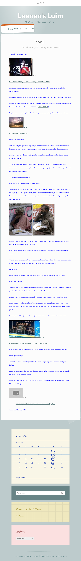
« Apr (18, 477)
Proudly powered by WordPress (26, 556)
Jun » (23, 477)
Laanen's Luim (40, 16)
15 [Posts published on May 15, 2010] (53, 459)
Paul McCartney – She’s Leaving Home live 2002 (29, 82)
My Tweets (20, 516)
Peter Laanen (53, 47)
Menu (41, 3)
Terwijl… (40, 42)
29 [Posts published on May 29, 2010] (53, 467)
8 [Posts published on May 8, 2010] (53, 455)
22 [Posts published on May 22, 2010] (53, 463)
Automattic (62, 556)
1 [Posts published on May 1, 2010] (53, 450)
